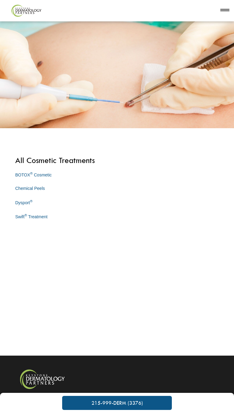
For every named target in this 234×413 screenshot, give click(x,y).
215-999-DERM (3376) (117, 403)
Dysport (24, 202)
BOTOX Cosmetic (33, 174)
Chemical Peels (30, 188)
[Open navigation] (224, 11)
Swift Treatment (31, 216)
